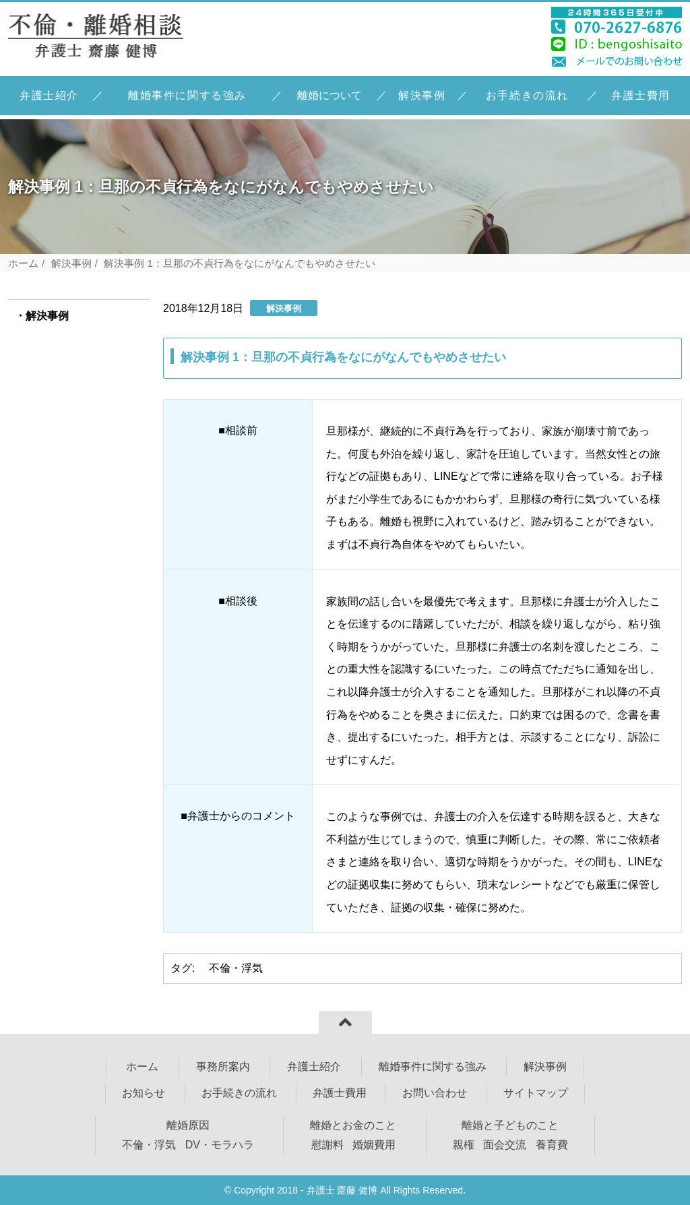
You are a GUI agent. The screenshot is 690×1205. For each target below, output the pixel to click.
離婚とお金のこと (353, 1125)
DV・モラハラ (219, 1144)
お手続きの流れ (527, 95)
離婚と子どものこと (510, 1125)
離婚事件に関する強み (187, 95)
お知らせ (143, 1093)
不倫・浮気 (236, 968)
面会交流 (504, 1144)
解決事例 (421, 95)
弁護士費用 (640, 95)
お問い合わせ (434, 1093)
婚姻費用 (374, 1144)
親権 (463, 1144)
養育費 (552, 1144)
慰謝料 (327, 1144)
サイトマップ (535, 1093)
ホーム (23, 263)
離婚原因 (188, 1125)
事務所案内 (223, 1066)
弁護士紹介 (49, 95)
